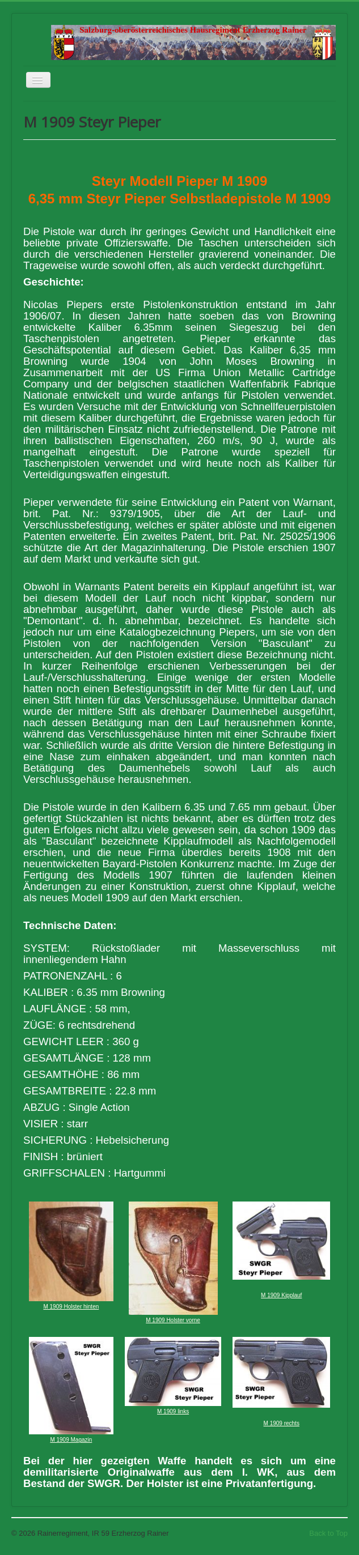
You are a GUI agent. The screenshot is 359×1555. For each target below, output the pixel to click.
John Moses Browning (251, 361)
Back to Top (328, 1533)
